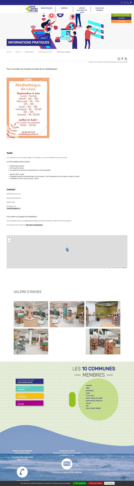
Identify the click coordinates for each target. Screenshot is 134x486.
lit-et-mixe (90, 396)
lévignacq (89, 391)
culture (121, 18)
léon (87, 388)
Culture (18, 52)
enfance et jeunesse (121, 15)
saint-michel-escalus (94, 401)
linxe (88, 393)
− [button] (9, 240)
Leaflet (109, 267)
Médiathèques (29, 52)
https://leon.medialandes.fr (34, 225)
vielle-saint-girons (93, 408)
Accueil (9, 52)
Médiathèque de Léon (45, 52)
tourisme (121, 21)
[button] (122, 3)
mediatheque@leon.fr (13, 208)
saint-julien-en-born (94, 398)
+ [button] (9, 237)
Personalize (109, 483)
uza (87, 406)
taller (88, 403)
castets (89, 386)
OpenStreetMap (117, 267)
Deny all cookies (95, 483)
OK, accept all (79, 483)
